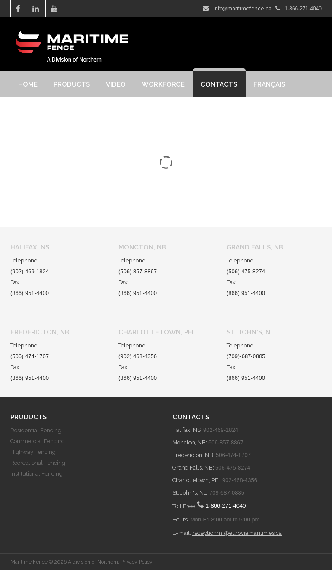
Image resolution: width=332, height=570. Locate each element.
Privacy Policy (137, 562)
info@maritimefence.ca (242, 9)
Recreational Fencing (37, 463)
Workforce (163, 84)
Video (116, 84)
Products (72, 84)
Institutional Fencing (36, 473)
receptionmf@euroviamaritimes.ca (237, 533)
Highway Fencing (33, 452)
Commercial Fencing (37, 441)
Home (28, 84)
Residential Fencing (35, 430)
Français (269, 84)
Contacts (219, 84)
